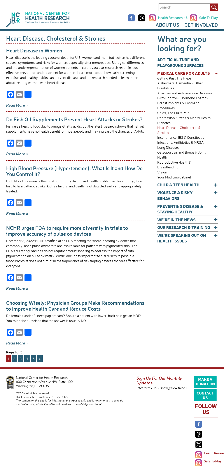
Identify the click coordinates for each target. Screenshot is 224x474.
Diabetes (164, 123)
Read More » (17, 105)
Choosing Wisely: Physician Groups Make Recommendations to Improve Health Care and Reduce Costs (75, 305)
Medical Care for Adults (187, 73)
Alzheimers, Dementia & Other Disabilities (180, 85)
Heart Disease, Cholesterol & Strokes (178, 130)
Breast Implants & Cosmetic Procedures (178, 105)
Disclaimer (22, 397)
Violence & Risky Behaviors (187, 195)
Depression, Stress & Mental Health (184, 118)
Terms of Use (40, 397)
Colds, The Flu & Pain (173, 113)
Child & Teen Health (187, 185)
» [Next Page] (40, 358)
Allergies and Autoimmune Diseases (184, 93)
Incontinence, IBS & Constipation (181, 137)
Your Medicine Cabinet (174, 177)
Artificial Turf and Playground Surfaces (180, 62)
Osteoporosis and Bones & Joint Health (181, 154)
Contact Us (205, 395)
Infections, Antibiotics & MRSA (180, 142)
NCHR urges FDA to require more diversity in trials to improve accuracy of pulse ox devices (67, 230)
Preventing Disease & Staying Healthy (187, 209)
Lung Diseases (168, 147)
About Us (167, 25)
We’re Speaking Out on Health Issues (187, 238)
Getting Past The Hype (174, 78)
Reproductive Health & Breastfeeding (174, 165)
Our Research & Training (187, 227)
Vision (162, 172)
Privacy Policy (59, 397)
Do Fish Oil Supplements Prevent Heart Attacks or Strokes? (74, 119)
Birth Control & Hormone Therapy (182, 98)
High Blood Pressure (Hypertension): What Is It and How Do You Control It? (74, 171)
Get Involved (201, 25)
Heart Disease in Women (34, 50)
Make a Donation (205, 381)
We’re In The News (187, 220)
